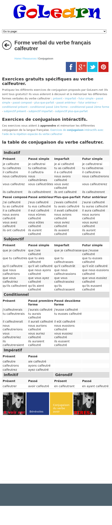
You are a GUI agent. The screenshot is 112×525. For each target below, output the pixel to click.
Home (17, 58)
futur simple (86, 98)
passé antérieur (66, 102)
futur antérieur (87, 102)
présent (57, 98)
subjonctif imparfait (40, 111)
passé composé (22, 102)
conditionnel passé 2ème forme (89, 107)
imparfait (70, 98)
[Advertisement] (36, 448)
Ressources (29, 58)
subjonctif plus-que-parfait (71, 111)
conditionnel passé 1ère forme (49, 107)
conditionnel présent (14, 107)
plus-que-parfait (44, 102)
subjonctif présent (15, 111)
